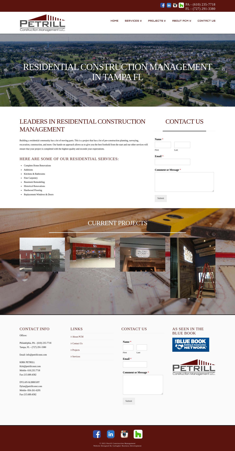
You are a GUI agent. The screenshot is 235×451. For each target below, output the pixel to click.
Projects (75, 350)
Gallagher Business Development (127, 446)
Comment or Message (168, 169)
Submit (160, 198)
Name (159, 139)
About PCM (76, 337)
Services (75, 356)
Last (176, 150)
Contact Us (76, 343)
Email (159, 156)
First (157, 150)
